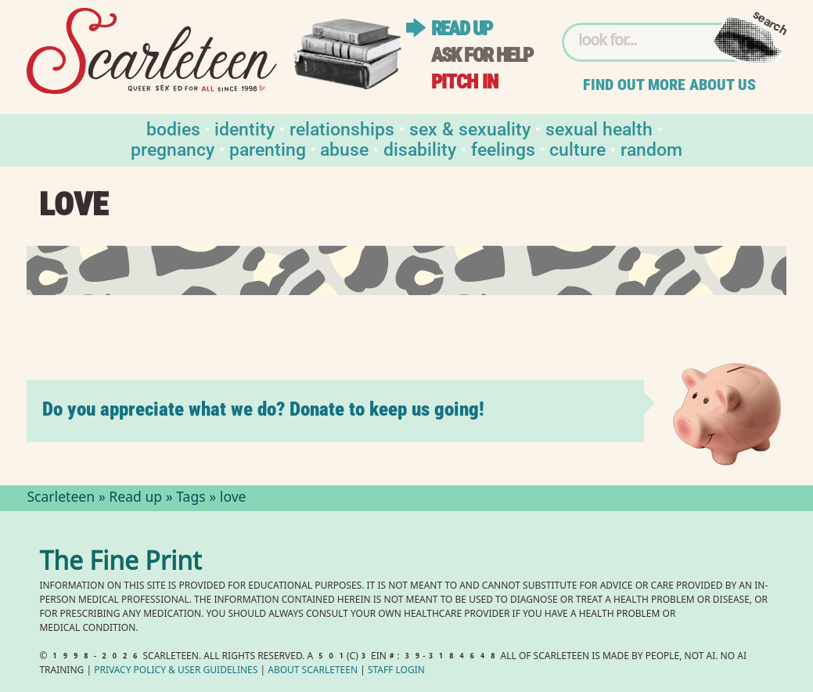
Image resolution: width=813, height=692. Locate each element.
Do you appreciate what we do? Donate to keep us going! (263, 409)
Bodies (173, 128)
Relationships (342, 128)
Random (651, 148)
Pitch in (464, 81)
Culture (577, 148)
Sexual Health (599, 128)
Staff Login (396, 671)
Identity (244, 128)
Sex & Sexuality (470, 128)
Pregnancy (172, 148)
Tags (191, 498)
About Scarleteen (313, 671)
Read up (461, 28)
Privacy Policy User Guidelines (175, 671)
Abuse (344, 148)
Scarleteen (61, 498)
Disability (419, 148)
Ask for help (482, 55)
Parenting (267, 148)
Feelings (503, 148)
